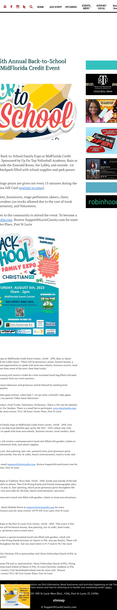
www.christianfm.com (64, 408)
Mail (21, 593)
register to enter (31, 188)
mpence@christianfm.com (21, 464)
